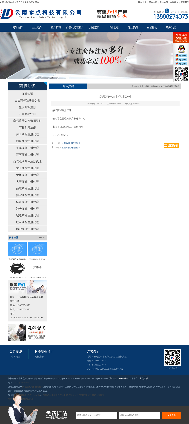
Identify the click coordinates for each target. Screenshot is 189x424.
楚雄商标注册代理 (27, 174)
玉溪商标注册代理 (27, 147)
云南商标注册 (27, 114)
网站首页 (17, 27)
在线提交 (174, 2)
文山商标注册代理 (27, 168)
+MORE (42, 238)
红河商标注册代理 (27, 222)
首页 (147, 86)
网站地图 (142, 2)
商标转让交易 (37, 386)
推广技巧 (56, 27)
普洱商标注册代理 (27, 154)
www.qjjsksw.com (21, 382)
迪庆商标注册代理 (27, 208)
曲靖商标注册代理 (27, 141)
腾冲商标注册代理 (27, 229)
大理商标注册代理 (27, 181)
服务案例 (94, 27)
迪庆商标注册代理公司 (71, 143)
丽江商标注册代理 (27, 188)
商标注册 (39, 356)
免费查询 (171, 415)
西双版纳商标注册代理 (27, 161)
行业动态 (114, 27)
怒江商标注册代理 (27, 202)
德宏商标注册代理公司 (71, 148)
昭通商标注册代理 (27, 215)
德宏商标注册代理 (27, 195)
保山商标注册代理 (27, 134)
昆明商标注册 (27, 107)
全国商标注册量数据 (27, 100)
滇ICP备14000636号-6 (119, 378)
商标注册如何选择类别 (27, 120)
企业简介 (37, 27)
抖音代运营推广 (75, 27)
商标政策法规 (27, 127)
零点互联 (144, 378)
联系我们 (185, 2)
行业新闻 (133, 27)
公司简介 (15, 356)
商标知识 (27, 93)
